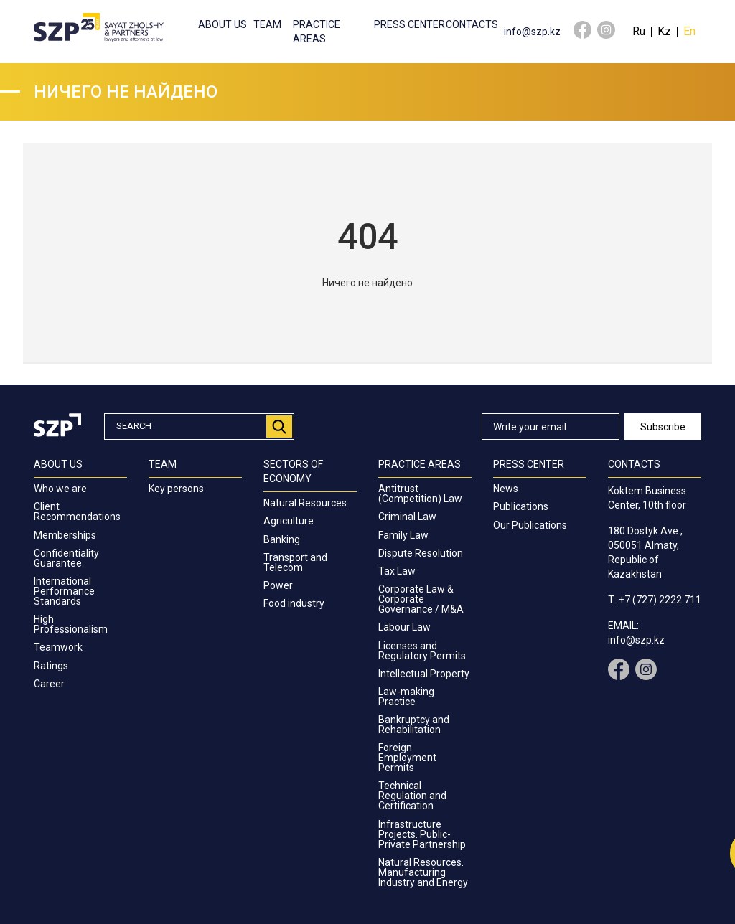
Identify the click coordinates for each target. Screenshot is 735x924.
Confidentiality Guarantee (66, 558)
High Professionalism (71, 624)
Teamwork (58, 647)
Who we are (60, 489)
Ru (638, 31)
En (689, 31)
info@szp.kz (532, 31)
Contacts (472, 24)
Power (278, 585)
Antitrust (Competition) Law (420, 494)
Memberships (65, 535)
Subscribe (662, 427)
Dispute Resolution (420, 553)
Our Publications (530, 525)
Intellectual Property (423, 674)
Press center (409, 24)
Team (267, 24)
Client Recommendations (77, 511)
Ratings (51, 666)
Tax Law (397, 571)
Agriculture (288, 521)
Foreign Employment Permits (407, 757)
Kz (664, 31)
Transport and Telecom (295, 562)
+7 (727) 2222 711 (660, 599)
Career (49, 684)
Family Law (403, 535)
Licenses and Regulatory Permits (422, 651)
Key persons (176, 489)
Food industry (293, 603)
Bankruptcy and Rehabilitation (413, 725)
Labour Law (404, 627)
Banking (281, 539)
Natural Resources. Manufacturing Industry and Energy (423, 872)
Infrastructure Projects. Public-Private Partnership (422, 834)
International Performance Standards (64, 591)
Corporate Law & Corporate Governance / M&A (421, 599)
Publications (520, 506)
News (505, 489)
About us (222, 24)
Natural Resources (305, 503)
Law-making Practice (406, 697)
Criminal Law (407, 517)
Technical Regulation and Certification (412, 796)
